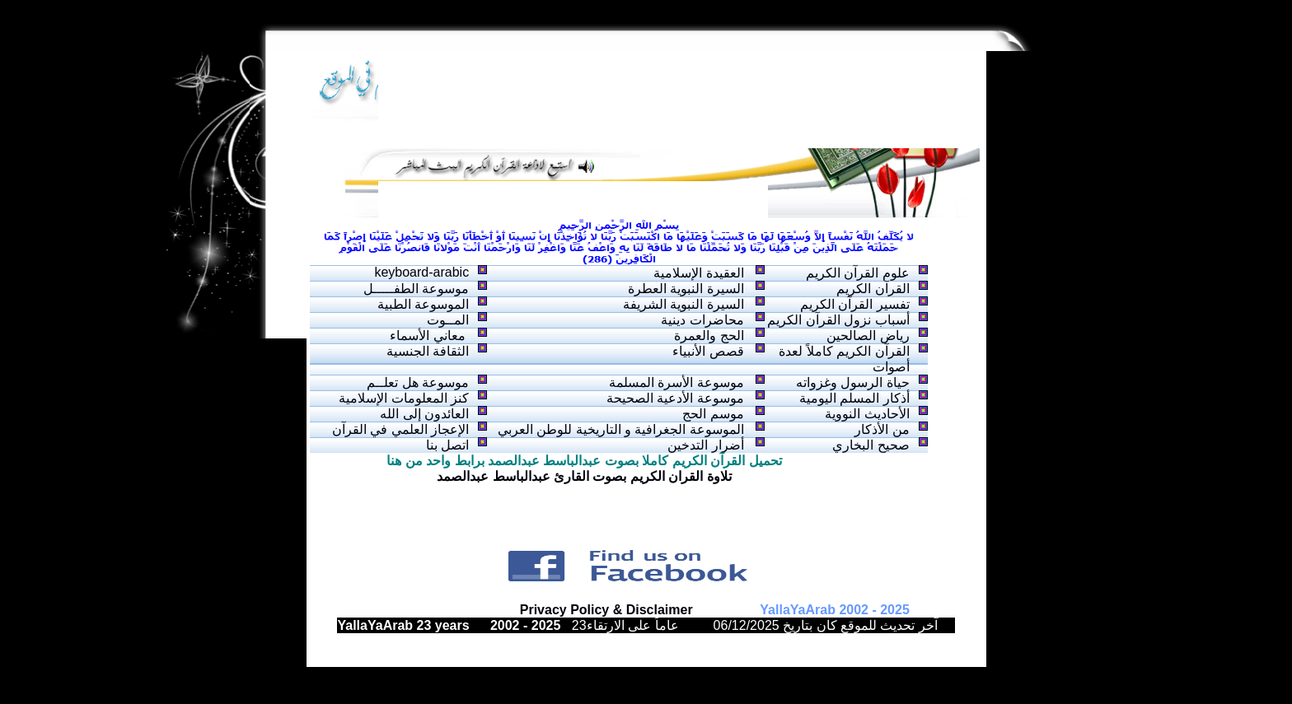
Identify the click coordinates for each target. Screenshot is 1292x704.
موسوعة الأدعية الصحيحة (675, 398)
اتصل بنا (447, 445)
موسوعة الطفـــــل (416, 289)
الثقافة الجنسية (427, 351)
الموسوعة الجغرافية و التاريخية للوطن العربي (621, 429)
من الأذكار (881, 429)
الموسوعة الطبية (423, 304)
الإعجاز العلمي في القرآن (400, 429)
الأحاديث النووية (867, 414)
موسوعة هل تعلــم (418, 382)
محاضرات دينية (702, 320)
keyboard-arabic (421, 272)
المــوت (448, 320)
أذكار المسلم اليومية (854, 398)
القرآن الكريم (872, 289)
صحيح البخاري (870, 445)
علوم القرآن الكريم (858, 273)
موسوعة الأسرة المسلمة (676, 382)
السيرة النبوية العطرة (686, 289)
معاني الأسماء (429, 336)
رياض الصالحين (867, 336)
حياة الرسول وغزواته (853, 382)
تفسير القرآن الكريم (855, 304)
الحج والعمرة (708, 336)
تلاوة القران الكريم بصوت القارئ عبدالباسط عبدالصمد (584, 476)
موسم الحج (712, 414)
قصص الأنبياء (707, 351)
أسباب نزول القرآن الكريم (838, 320)
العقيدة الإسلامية (698, 273)
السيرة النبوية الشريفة (683, 304)
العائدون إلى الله (424, 414)
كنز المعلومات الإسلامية (404, 398)
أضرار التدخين (705, 445)
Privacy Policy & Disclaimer (606, 610)
